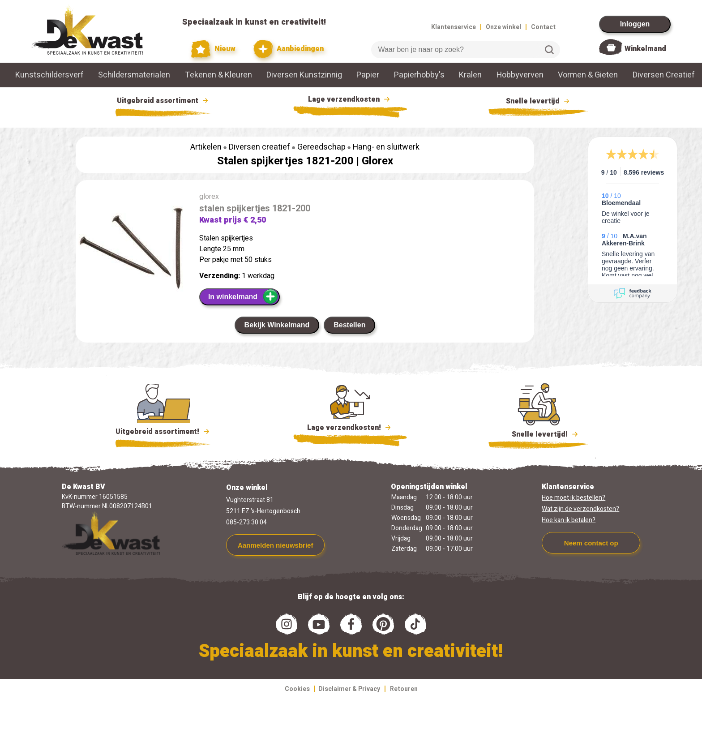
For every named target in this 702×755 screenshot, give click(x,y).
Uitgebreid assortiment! (164, 432)
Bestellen (349, 325)
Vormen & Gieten (588, 75)
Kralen (470, 75)
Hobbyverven (520, 75)
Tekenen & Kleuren (218, 75)
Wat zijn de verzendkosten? (580, 509)
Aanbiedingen (288, 49)
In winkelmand (243, 296)
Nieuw (213, 49)
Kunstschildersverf (49, 75)
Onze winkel (503, 27)
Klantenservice (453, 27)
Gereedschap (321, 147)
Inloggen (635, 24)
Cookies (297, 689)
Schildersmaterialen (134, 75)
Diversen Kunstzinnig (304, 75)
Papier (367, 75)
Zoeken (549, 50)
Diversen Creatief (664, 75)
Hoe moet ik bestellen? (573, 497)
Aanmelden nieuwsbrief (275, 545)
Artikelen (206, 147)
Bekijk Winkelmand (277, 325)
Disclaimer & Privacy (349, 689)
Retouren (404, 689)
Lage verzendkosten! (350, 429)
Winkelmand (645, 48)
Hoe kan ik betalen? (568, 520)
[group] (133, 250)
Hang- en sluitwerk (386, 147)
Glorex (377, 161)
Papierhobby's (419, 75)
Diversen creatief (259, 147)
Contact (543, 27)
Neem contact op (591, 543)
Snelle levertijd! (538, 433)
